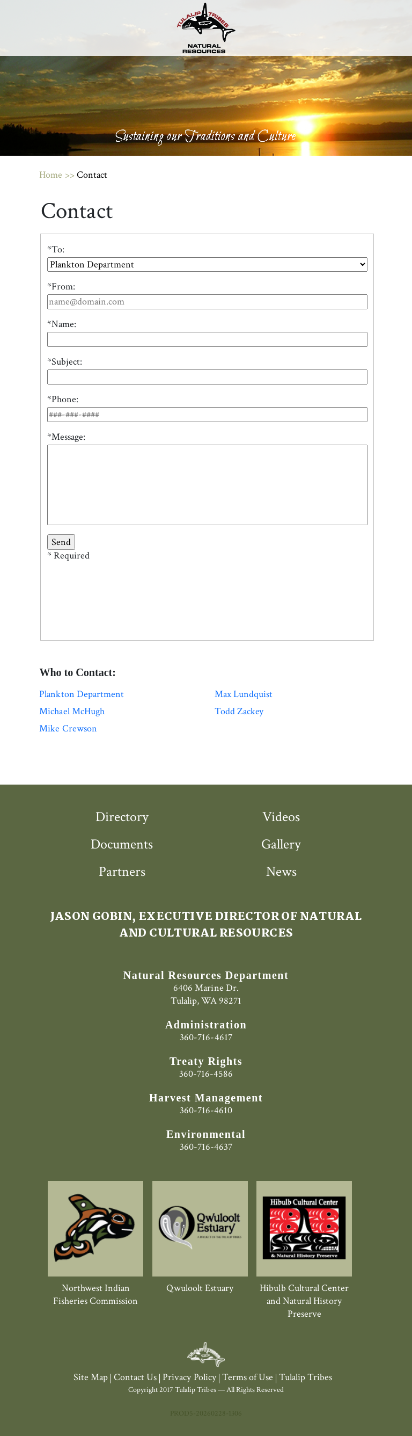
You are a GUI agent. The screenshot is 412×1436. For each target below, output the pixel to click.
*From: (61, 287)
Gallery (281, 844)
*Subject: (64, 362)
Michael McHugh (71, 711)
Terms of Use (247, 1377)
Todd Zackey (239, 711)
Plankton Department (81, 694)
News (281, 871)
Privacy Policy (189, 1377)
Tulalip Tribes (305, 1377)
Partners (122, 871)
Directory (122, 817)
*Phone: (62, 399)
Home (50, 175)
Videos (281, 817)
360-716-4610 (206, 1110)
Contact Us (135, 1377)
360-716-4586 (206, 1074)
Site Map (90, 1377)
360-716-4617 (206, 1037)
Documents (122, 844)
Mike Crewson (68, 729)
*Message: (66, 437)
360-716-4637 (206, 1147)
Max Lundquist (244, 694)
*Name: (61, 324)
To (57, 250)
